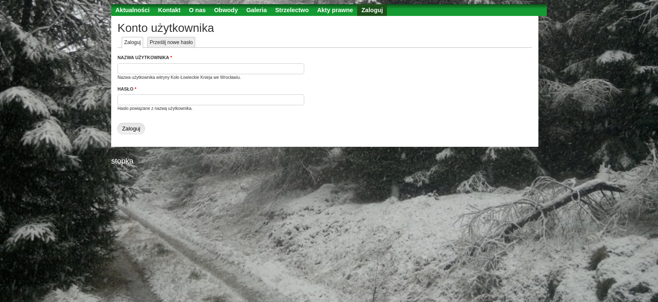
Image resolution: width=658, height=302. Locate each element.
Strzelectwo (292, 10)
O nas (197, 10)
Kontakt (169, 10)
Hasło (127, 88)
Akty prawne (335, 10)
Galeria (256, 10)
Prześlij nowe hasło (171, 42)
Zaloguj (372, 10)
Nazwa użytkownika (145, 57)
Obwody (226, 10)
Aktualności (132, 10)
